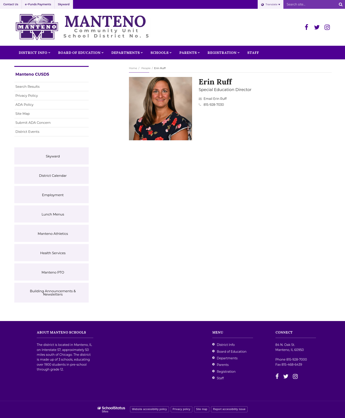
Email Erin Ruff (215, 99)
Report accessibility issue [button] (229, 409)
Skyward (64, 4)
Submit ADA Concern (33, 122)
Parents (223, 365)
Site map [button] (201, 409)
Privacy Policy (26, 95)
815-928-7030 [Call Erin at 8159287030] (214, 105)
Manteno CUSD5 (32, 74)
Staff (220, 378)
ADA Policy (24, 104)
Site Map (22, 113)
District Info (226, 345)
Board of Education (231, 352)
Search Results (27, 86)
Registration (226, 372)
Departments (227, 358)
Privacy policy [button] (181, 409)
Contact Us (10, 4)
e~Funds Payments (38, 4)
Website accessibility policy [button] (149, 409)
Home (133, 68)
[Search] (340, 4)
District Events (27, 132)
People (145, 68)
